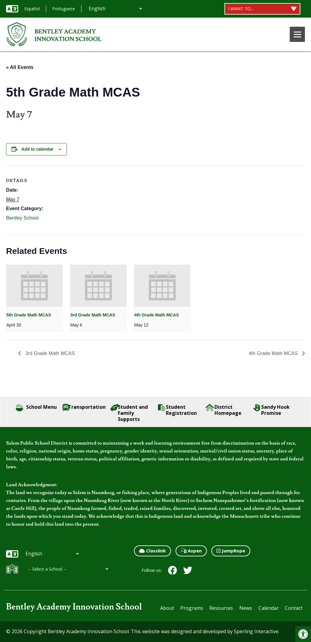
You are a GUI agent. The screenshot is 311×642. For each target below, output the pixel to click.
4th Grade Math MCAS (156, 314)
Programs (191, 608)
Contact (293, 608)
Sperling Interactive (256, 631)
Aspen (191, 551)
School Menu (36, 407)
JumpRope (231, 551)
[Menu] (297, 34)
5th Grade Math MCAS (28, 314)
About (167, 608)
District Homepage (224, 410)
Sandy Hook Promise (271, 410)
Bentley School (22, 217)
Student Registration (177, 410)
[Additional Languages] (115, 8)
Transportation (84, 407)
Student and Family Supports (129, 413)
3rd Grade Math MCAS (92, 314)
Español (32, 9)
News (245, 608)
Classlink (152, 551)
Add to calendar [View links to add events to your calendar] (38, 149)
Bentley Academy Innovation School (74, 607)
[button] (303, 634)
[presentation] (34, 286)
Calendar (268, 608)
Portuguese (63, 9)
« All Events (19, 67)
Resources (221, 608)
